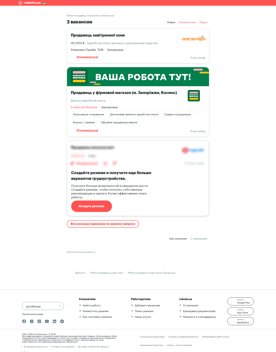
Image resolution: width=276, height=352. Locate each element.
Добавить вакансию (147, 305)
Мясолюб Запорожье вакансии (81, 251)
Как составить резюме (97, 316)
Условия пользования (62, 346)
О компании (190, 305)
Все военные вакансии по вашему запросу (103, 223)
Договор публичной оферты (93, 346)
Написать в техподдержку (199, 316)
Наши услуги (143, 316)
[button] (240, 301)
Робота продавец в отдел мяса (106, 272)
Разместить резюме (95, 311)
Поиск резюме (144, 311)
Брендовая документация (199, 311)
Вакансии (80, 272)
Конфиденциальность (36, 346)
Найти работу (91, 305)
